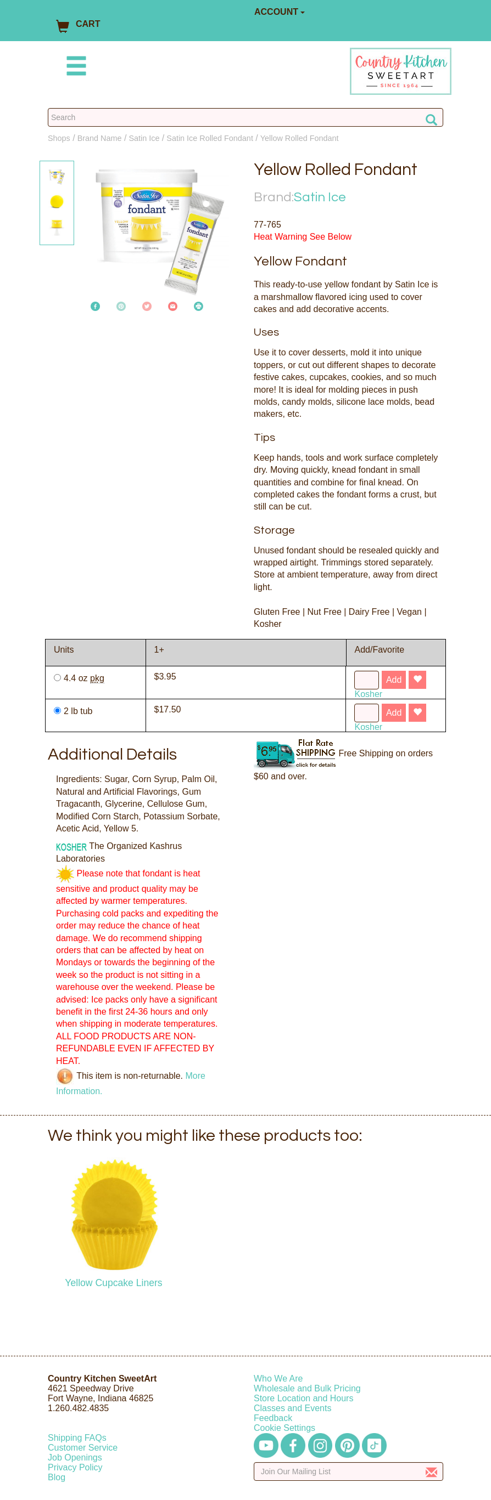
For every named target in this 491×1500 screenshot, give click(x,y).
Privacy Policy (75, 1467)
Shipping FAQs (77, 1437)
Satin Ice (144, 138)
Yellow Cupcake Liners (113, 1282)
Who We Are (278, 1378)
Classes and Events (292, 1408)
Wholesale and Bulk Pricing (307, 1388)
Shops (59, 138)
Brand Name (99, 138)
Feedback (273, 1418)
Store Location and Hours (303, 1398)
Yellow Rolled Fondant (299, 138)
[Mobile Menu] (74, 67)
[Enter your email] (348, 1471)
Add (393, 679)
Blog (56, 1477)
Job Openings (75, 1457)
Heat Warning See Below (302, 236)
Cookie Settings (284, 1428)
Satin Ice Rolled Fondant (209, 138)
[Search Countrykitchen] (245, 117)
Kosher (368, 694)
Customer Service (83, 1447)
